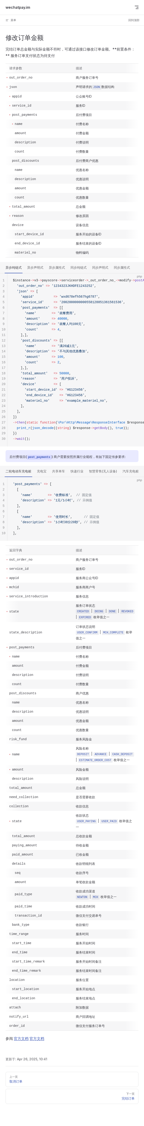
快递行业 (77, 471)
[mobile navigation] (136, 7)
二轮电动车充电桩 (18, 471)
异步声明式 (35, 267)
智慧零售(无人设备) (103, 471)
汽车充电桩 (131, 471)
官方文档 (21, 1038)
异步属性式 (57, 267)
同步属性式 (122, 267)
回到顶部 (133, 20)
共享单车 (58, 471)
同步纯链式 (79, 267)
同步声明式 (100, 267)
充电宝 (42, 471)
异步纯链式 (14, 267)
